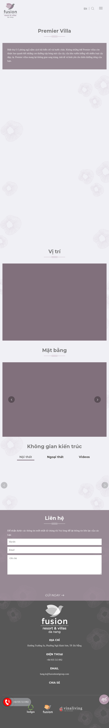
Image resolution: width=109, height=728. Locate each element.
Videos (84, 457)
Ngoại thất (55, 457)
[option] (54, 399)
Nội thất (25, 457)
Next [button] (97, 399)
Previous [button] (11, 399)
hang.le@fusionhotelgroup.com (54, 674)
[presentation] (32, 583)
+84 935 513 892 (54, 660)
